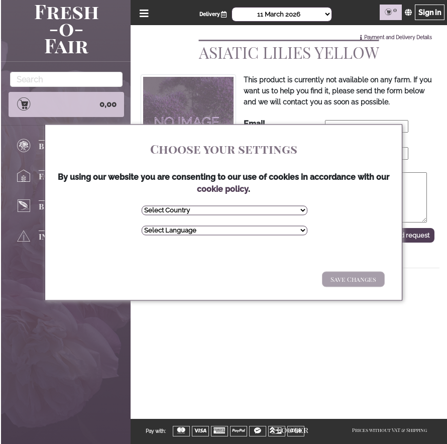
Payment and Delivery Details (398, 37)
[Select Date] (282, 14)
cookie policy (222, 189)
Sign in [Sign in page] (429, 12)
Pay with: (156, 431)
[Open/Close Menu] (142, 12)
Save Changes (353, 279)
